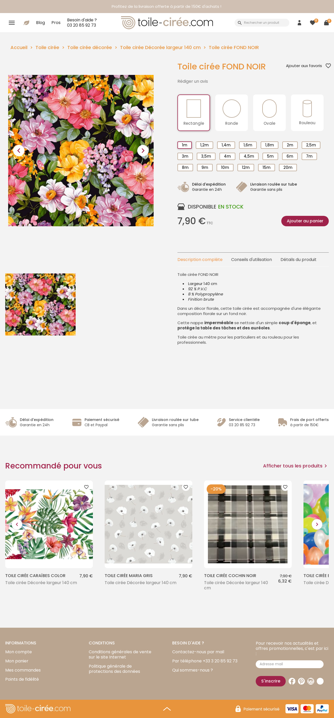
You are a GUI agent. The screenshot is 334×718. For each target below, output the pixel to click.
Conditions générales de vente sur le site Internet (120, 654)
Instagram (310, 681)
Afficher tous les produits (296, 466)
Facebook (292, 681)
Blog (40, 23)
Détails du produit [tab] (299, 260)
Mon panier (16, 661)
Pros (56, 23)
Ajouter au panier (305, 221)
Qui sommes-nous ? (192, 670)
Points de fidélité (22, 679)
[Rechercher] (262, 23)
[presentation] (19, 150)
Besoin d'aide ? (82, 22)
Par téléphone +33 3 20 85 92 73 (204, 661)
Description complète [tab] (200, 260)
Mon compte (18, 652)
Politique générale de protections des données (114, 668)
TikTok (320, 681)
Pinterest (301, 681)
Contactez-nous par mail (198, 652)
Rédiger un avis (192, 81)
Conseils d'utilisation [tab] (251, 260)
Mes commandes (23, 670)
